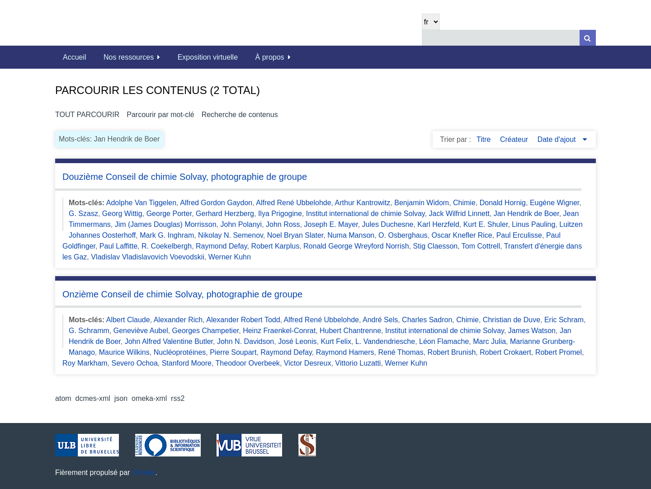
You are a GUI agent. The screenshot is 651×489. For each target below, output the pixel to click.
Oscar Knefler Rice (461, 235)
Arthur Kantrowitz (363, 203)
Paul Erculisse (519, 235)
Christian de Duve (511, 320)
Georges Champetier (205, 330)
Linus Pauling (533, 224)
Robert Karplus (275, 246)
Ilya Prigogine (280, 213)
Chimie (464, 203)
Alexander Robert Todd (243, 320)
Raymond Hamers (345, 352)
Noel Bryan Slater (295, 235)
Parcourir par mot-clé (160, 114)
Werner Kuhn (229, 257)
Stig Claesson (435, 246)
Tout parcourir (87, 114)
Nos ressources (129, 57)
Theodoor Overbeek (248, 363)
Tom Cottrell (481, 246)
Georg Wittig (122, 213)
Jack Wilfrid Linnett (459, 213)
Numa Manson (350, 235)
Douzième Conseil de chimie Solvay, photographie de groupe (184, 177)
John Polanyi (241, 224)
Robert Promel (558, 352)
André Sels (380, 320)
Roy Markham (85, 363)
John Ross (283, 224)
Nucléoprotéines (180, 352)
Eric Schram (564, 320)
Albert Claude (128, 320)
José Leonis (297, 341)
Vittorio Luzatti (358, 363)
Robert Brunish (452, 352)
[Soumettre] (588, 38)
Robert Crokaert (505, 352)
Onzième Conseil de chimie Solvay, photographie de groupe (182, 294)
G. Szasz (83, 213)
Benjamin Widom (421, 203)
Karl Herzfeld (438, 224)
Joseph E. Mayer (331, 224)
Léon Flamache (444, 341)
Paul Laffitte (118, 246)
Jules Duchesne (388, 224)
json (120, 398)
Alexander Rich (178, 320)
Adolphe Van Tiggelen (141, 203)
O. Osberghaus (403, 235)
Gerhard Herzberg (225, 213)
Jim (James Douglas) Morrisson (166, 224)
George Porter (169, 213)
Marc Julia (489, 341)
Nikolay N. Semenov (230, 235)
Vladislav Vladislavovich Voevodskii (147, 257)
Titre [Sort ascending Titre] (484, 139)
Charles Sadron (427, 320)
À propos (269, 57)
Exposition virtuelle (208, 57)
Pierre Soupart (233, 352)
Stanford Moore (187, 363)
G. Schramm (89, 330)
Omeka (144, 472)
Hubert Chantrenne (350, 330)
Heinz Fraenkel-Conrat (279, 330)
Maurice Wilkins (124, 352)
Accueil (74, 57)
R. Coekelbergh (167, 246)
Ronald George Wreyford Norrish (356, 246)
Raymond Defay (221, 246)
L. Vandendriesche (385, 341)
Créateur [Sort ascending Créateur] (515, 139)
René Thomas (400, 352)
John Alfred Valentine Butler (169, 341)
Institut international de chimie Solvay (365, 213)
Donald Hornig (503, 203)
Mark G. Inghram (167, 235)
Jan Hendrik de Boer (526, 213)
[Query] (509, 38)
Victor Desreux (307, 363)
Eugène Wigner (554, 203)
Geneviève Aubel (140, 330)
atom (63, 398)
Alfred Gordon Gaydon (216, 203)
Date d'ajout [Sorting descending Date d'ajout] (558, 139)
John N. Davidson (245, 341)
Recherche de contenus (240, 114)
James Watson (532, 330)
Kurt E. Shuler (485, 224)
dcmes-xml (92, 398)
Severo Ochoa (135, 363)
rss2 (177, 398)
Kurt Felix (336, 341)
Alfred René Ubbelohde (293, 203)
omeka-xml (149, 398)
